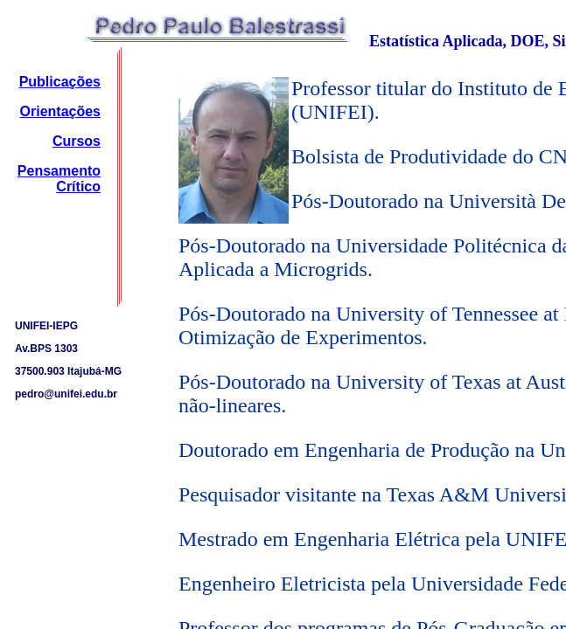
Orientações (60, 111)
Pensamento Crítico (59, 178)
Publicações (60, 81)
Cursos (76, 141)
